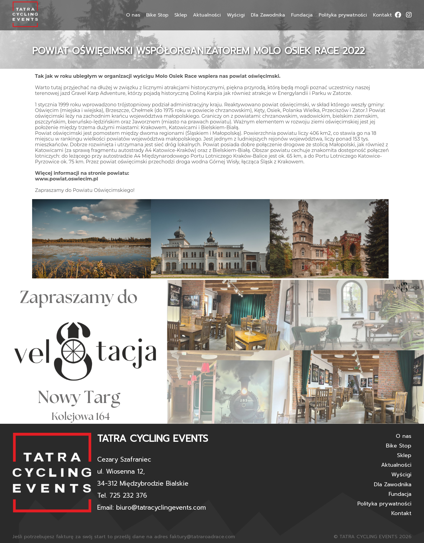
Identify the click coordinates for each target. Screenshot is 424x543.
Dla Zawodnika (268, 15)
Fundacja (302, 15)
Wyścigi (236, 15)
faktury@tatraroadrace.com (202, 536)
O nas (133, 15)
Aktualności (207, 15)
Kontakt (382, 15)
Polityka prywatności (343, 15)
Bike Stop (157, 15)
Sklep (180, 15)
